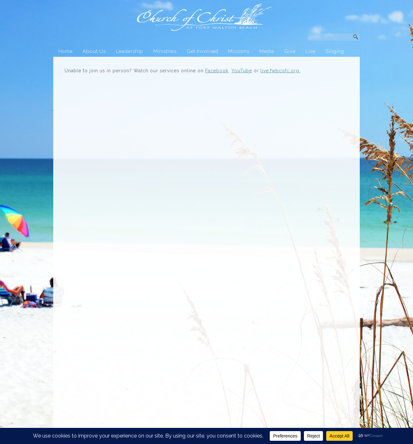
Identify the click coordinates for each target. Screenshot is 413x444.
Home (65, 51)
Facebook (216, 70)
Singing (335, 51)
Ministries (164, 51)
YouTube (241, 70)
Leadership (129, 51)
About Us (94, 51)
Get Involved (202, 51)
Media (266, 51)
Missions (238, 51)
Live (311, 51)
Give (290, 51)
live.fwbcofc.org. (280, 70)
